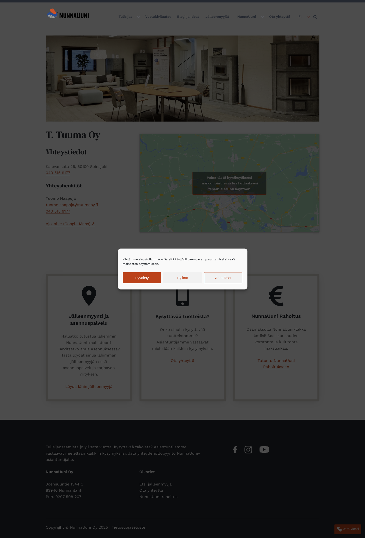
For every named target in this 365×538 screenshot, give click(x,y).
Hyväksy (142, 278)
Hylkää (182, 278)
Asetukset (223, 278)
